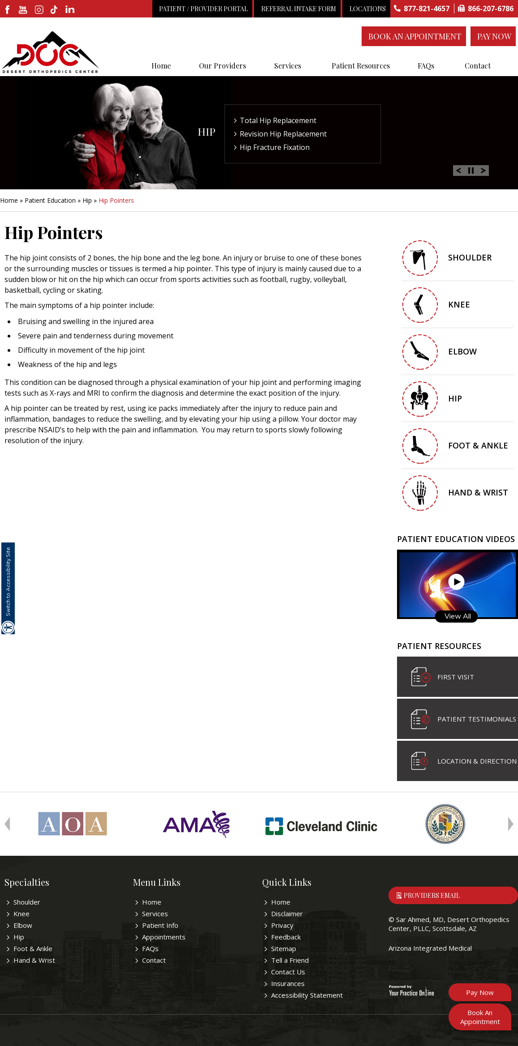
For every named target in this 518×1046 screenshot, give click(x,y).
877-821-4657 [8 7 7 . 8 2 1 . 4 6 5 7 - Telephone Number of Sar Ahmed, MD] (426, 8)
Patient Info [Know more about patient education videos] (160, 925)
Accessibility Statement (307, 994)
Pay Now (494, 36)
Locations (368, 8)
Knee (459, 304)
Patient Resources (361, 65)
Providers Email (432, 895)
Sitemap (283, 948)
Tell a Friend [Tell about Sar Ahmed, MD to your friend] (290, 960)
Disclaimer (287, 913)
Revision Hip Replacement (283, 134)
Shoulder (470, 257)
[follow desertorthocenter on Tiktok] (55, 10)
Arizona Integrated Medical (430, 948)
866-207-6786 (491, 8)
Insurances (288, 983)
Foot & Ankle (478, 445)
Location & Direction (477, 760)
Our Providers (222, 65)
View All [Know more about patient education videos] (458, 615)
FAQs (426, 65)
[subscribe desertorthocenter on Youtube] (23, 10)
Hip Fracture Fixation (275, 147)
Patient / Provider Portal (203, 8)
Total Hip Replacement (278, 120)
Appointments (164, 936)
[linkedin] (70, 10)
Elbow (462, 351)
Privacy (282, 925)
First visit (455, 676)
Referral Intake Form (298, 8)
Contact (478, 65)
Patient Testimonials (476, 718)
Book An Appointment (415, 36)
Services (287, 65)
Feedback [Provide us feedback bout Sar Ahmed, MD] (286, 936)
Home (161, 65)
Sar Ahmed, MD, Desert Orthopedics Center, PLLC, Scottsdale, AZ (448, 924)
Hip (207, 131)
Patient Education (50, 200)
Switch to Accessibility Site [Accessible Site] (7, 581)
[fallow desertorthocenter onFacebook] (8, 10)
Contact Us (288, 971)
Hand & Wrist (478, 492)
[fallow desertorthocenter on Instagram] (39, 10)
